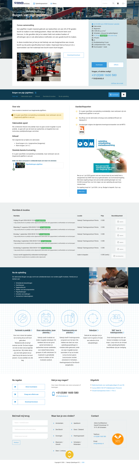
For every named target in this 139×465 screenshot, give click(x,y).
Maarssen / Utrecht (59, 443)
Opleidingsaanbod (40, 3)
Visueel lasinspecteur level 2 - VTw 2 (104, 391)
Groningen (59, 436)
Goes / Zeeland (79, 429)
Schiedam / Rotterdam (77, 443)
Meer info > (82, 191)
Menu (53, 3)
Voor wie (15, 96)
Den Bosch (59, 429)
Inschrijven (99, 65)
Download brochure (73, 55)
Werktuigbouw (17, 12)
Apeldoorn (77, 423)
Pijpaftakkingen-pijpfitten (34, 164)
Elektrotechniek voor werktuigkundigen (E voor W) (108, 385)
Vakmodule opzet (26, 96)
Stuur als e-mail (117, 83)
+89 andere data (112, 35)
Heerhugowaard (79, 436)
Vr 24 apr (97, 35)
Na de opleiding (64, 96)
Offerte (116, 65)
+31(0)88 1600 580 (104, 75)
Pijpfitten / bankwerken (30, 12)
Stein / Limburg (61, 451)
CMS (83, 462)
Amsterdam (59, 423)
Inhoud (37, 96)
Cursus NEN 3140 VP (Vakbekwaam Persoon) (107, 388)
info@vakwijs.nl (98, 78)
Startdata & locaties (49, 96)
